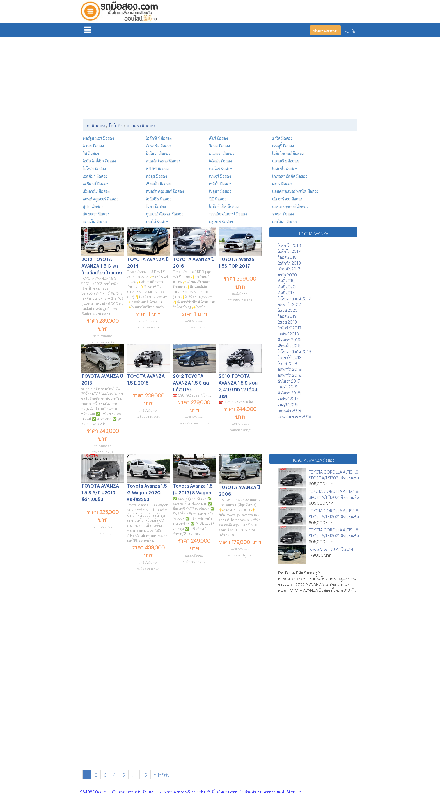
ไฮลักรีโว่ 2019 (289, 262)
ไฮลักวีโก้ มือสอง (159, 137)
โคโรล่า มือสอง (220, 159)
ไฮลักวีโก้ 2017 (289, 327)
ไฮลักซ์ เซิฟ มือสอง (224, 205)
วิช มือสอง (91, 152)
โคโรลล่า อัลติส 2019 (294, 350)
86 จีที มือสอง (157, 167)
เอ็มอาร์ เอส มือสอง (287, 197)
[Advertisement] (220, 76)
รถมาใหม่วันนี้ (203, 791)
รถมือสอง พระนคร (240, 299)
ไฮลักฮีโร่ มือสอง (158, 197)
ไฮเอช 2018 (287, 321)
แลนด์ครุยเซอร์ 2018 (294, 415)
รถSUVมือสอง (148, 320)
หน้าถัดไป (162, 774)
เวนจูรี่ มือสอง (283, 144)
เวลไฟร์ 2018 (288, 333)
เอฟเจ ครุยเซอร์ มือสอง (290, 205)
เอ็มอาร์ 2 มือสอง (96, 190)
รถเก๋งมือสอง (240, 293)
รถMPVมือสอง (102, 335)
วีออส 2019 (287, 315)
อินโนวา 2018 (289, 391)
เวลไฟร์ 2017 (288, 397)
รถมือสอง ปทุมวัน (240, 554)
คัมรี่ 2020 (286, 285)
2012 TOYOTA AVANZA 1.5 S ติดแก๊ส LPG (191, 381)
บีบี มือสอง (217, 197)
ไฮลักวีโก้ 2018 (290, 356)
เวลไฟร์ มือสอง (220, 167)
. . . (134, 774)
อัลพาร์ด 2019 (289, 368)
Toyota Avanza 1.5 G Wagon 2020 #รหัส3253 (147, 491)
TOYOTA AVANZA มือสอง (313, 459)
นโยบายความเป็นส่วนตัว (236, 791)
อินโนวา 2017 (289, 380)
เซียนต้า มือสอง (158, 182)
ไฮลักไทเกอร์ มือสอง (288, 152)
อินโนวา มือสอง (158, 152)
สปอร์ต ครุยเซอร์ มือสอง (165, 190)
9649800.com (93, 791)
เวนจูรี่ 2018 (287, 386)
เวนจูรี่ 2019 (287, 403)
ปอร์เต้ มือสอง (157, 220)
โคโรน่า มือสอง (94, 167)
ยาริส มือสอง (282, 137)
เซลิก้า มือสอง (220, 182)
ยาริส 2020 (287, 274)
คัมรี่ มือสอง (218, 137)
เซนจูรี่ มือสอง (220, 175)
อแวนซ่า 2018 (289, 409)
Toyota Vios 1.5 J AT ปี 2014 (331, 548)
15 (145, 774)
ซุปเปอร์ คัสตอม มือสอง (164, 213)
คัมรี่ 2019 (286, 279)
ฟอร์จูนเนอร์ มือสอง (98, 137)
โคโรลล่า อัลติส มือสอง (289, 175)
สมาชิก (350, 30)
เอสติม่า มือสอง (95, 175)
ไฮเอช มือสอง (93, 144)
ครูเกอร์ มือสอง (221, 220)
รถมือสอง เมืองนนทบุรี (194, 422)
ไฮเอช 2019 (287, 362)
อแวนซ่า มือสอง (221, 152)
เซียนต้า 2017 (289, 268)
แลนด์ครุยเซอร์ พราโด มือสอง (295, 190)
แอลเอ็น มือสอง (95, 220)
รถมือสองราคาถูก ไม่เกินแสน (132, 791)
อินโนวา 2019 (289, 338)
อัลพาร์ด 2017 (289, 303)
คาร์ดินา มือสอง (284, 220)
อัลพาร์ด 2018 (289, 374)
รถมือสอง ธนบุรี (102, 451)
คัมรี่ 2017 (286, 291)
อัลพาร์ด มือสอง (158, 144)
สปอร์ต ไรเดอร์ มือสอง (163, 159)
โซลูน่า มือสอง (220, 190)
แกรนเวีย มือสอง (285, 159)
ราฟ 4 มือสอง (283, 213)
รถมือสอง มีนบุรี (102, 532)
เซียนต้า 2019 (289, 344)
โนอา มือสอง (156, 205)
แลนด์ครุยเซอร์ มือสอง (100, 197)
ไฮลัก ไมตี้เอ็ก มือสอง (99, 159)
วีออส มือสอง (219, 144)
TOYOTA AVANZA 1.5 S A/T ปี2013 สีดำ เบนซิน (100, 491)
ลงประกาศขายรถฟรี (173, 791)
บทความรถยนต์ (271, 791)
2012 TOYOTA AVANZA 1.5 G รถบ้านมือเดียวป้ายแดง (101, 265)
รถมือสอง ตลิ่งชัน (102, 341)
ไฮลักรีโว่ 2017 (289, 250)
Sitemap (294, 791)
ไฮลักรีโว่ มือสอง (284, 167)
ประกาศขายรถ (325, 29)
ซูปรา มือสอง (93, 205)
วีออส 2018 (287, 256)
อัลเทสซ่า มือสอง (96, 213)
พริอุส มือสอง (156, 175)
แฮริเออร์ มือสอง (95, 182)
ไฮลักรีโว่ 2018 (289, 244)
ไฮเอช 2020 (288, 309)
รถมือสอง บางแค (149, 326)
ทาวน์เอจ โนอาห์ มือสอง (228, 213)
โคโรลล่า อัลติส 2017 (294, 297)
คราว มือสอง (282, 182)
